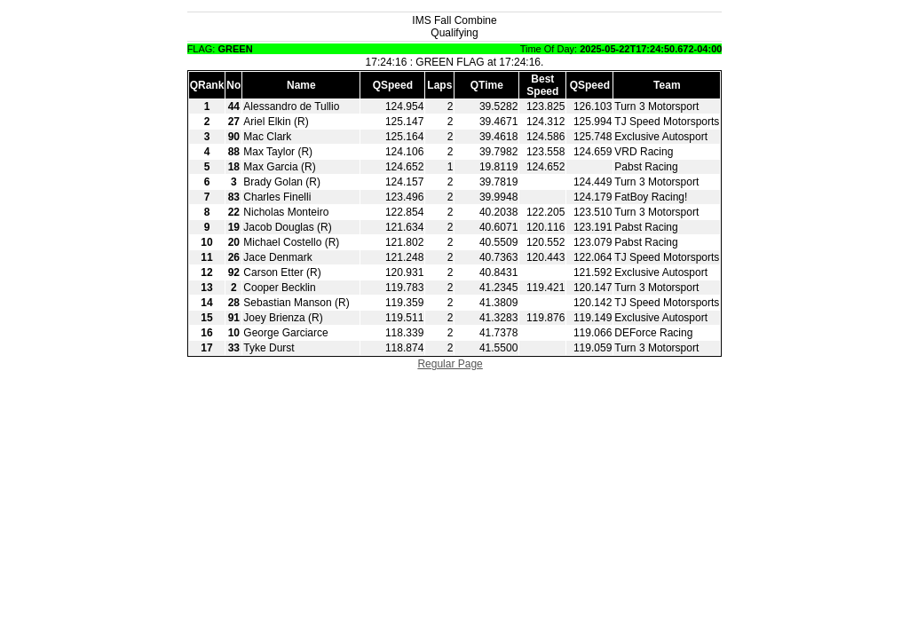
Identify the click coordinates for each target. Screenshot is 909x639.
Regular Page (449, 364)
